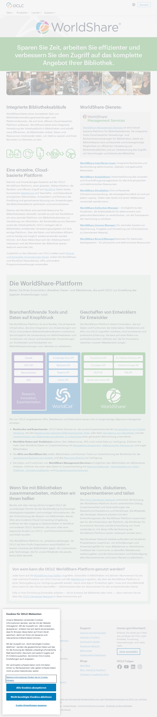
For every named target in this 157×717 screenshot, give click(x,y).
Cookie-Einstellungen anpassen (31, 705)
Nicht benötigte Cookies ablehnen (31, 696)
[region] (31, 662)
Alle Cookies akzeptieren (31, 687)
